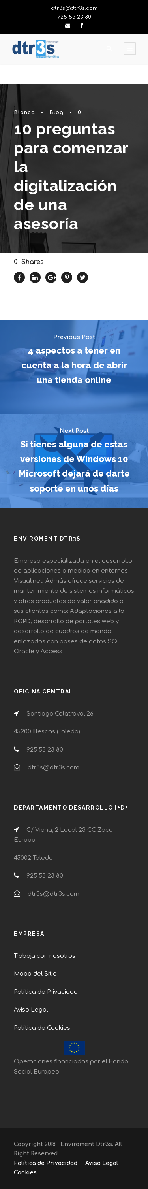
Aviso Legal (31, 1009)
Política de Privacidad (46, 992)
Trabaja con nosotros (44, 956)
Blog (56, 112)
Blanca (24, 112)
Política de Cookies (42, 1028)
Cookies (25, 1173)
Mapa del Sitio (35, 973)
